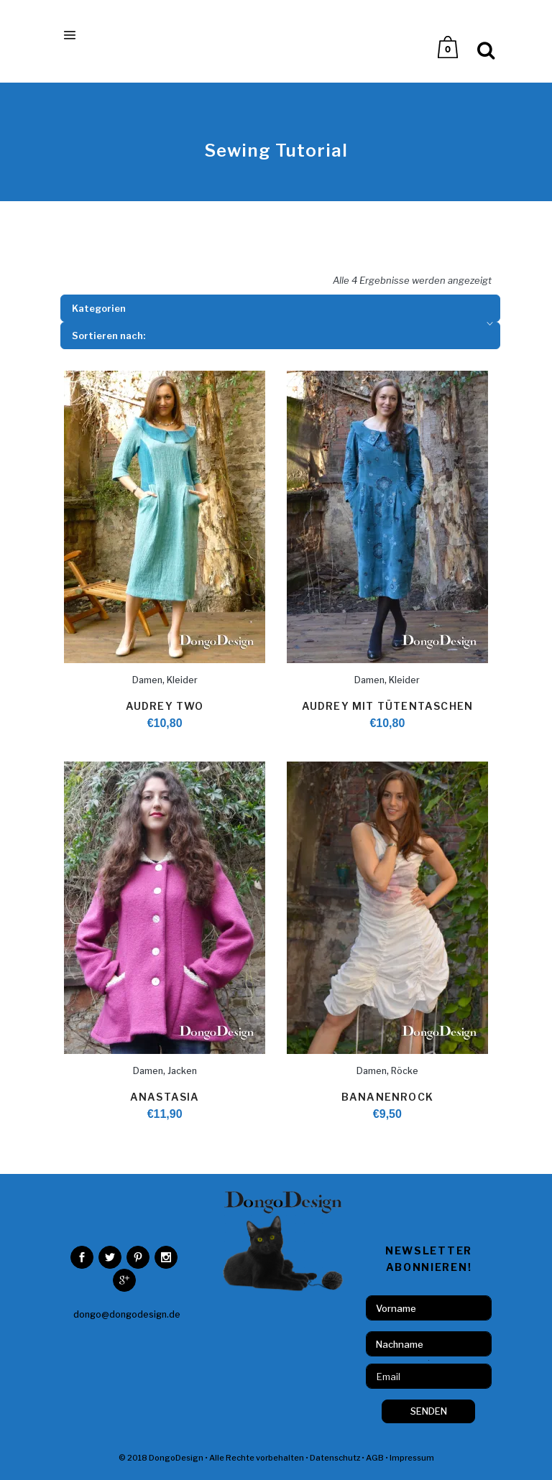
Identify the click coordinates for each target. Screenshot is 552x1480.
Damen (147, 680)
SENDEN (428, 1411)
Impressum (412, 1458)
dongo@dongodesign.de (126, 1314)
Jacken (182, 1070)
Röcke (404, 1070)
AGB (375, 1458)
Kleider (182, 680)
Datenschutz (335, 1458)
